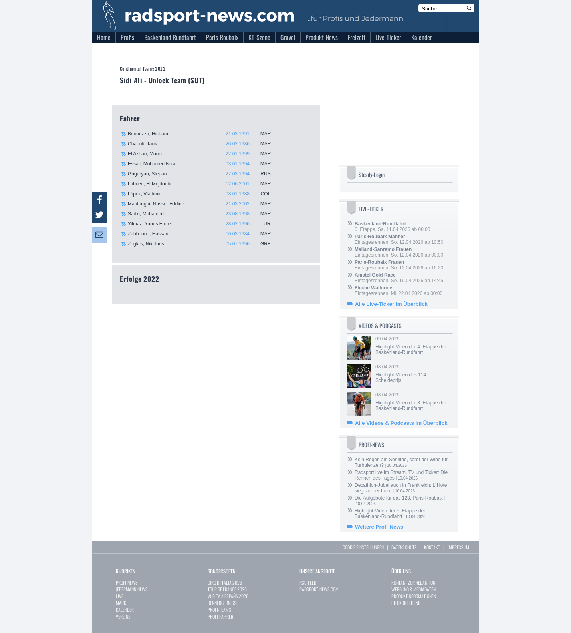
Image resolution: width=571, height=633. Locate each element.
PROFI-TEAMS (219, 609)
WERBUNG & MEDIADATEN (413, 589)
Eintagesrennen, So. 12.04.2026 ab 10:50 (399, 239)
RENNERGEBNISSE (223, 602)
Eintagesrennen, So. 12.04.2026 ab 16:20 (399, 265)
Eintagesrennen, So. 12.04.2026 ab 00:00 (399, 252)
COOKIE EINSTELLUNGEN (363, 547)
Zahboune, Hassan (204, 234)
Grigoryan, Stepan (204, 174)
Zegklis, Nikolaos (204, 244)
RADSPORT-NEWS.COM (319, 589)
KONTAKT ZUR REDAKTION (413, 582)
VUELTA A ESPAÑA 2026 (228, 596)
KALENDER (125, 609)
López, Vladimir (204, 194)
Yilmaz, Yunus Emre (204, 224)
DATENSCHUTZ (403, 547)
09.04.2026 (413, 345)
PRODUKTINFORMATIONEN (413, 596)
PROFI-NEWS (127, 582)
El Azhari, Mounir (204, 154)
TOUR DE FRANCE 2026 (227, 589)
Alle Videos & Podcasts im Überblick (401, 423)
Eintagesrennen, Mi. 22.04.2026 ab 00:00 (398, 290)
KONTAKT (432, 547)
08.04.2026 (413, 373)
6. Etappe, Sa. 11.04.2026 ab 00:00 (392, 226)
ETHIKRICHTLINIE (406, 602)
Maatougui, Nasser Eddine (204, 204)
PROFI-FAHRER (220, 616)
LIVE (119, 596)
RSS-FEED (307, 582)
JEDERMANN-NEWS (132, 589)
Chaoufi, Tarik (204, 144)
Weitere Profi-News (379, 527)
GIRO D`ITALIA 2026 (225, 582)
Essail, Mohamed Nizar (204, 164)
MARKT (122, 602)
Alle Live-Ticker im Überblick (391, 304)
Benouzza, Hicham (204, 134)
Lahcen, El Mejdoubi (204, 184)
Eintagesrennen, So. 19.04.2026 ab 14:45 (399, 277)
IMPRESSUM (458, 547)
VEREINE (123, 616)
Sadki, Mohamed (204, 214)
